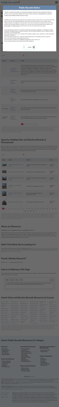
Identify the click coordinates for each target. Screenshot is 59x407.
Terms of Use (16, 25)
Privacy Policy (7, 25)
